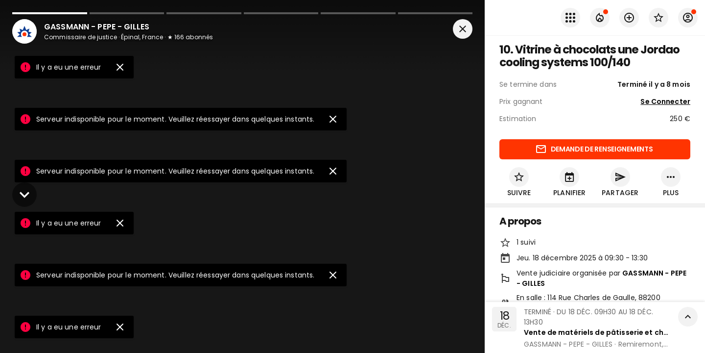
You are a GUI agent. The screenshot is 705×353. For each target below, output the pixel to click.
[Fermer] (462, 31)
